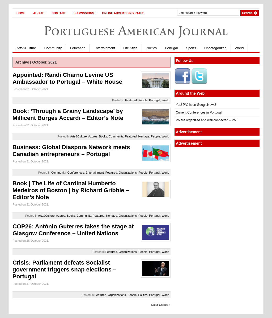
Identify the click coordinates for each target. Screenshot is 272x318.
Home (20, 13)
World (239, 48)
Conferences (75, 172)
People (142, 100)
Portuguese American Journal (136, 31)
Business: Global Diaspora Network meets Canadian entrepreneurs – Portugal (71, 150)
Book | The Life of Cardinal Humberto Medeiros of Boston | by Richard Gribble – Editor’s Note (70, 190)
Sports (191, 48)
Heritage (143, 136)
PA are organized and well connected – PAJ (206, 120)
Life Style (130, 48)
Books (103, 136)
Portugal (171, 48)
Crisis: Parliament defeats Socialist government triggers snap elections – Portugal (64, 269)
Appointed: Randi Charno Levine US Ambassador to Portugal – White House (67, 78)
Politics (151, 48)
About (38, 13)
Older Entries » (161, 304)
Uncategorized (215, 48)
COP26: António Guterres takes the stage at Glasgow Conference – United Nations (73, 230)
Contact (59, 13)
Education (77, 48)
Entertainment (104, 48)
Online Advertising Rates (123, 13)
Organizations (128, 172)
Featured (131, 100)
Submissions (84, 13)
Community (53, 48)
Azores (92, 136)
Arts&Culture (26, 48)
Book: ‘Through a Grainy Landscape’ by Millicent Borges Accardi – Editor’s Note (67, 114)
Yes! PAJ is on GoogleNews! (196, 105)
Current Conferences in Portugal (199, 112)
